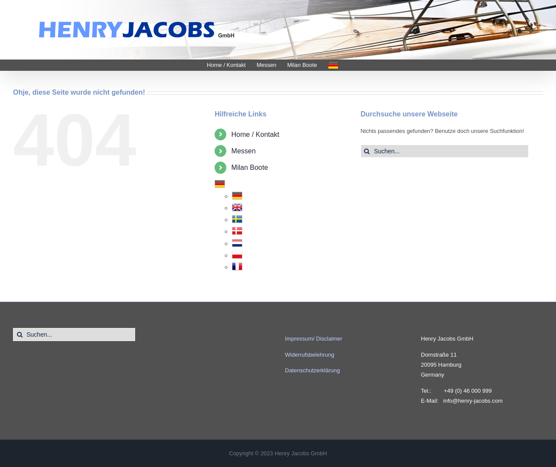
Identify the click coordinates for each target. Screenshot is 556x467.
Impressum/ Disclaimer (313, 338)
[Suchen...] (445, 151)
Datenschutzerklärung (312, 370)
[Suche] (367, 151)
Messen (244, 151)
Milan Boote (250, 167)
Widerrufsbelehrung (309, 354)
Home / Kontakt (255, 134)
